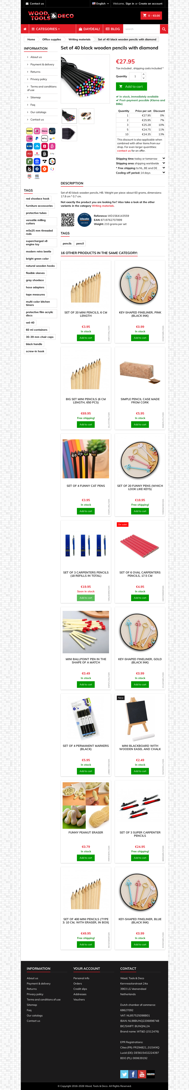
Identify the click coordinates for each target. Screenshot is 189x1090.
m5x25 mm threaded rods (39, 232)
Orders (77, 983)
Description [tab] (72, 183)
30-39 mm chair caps (40, 336)
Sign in (130, 3)
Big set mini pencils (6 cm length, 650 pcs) (86, 400)
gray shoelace (35, 280)
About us (36, 57)
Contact (128, 968)
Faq (32, 104)
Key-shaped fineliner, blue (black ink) (140, 920)
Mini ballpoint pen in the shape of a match (86, 660)
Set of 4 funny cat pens (86, 486)
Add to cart (131, 86)
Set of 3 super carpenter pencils (140, 834)
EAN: (97, 219)
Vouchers (79, 999)
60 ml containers (36, 329)
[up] (143, 74)
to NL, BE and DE (140, 168)
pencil (80, 243)
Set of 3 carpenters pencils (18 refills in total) (86, 574)
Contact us (37, 119)
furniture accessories (39, 205)
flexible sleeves (35, 273)
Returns (35, 71)
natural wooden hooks (40, 265)
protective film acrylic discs (39, 313)
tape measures (35, 294)
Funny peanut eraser (86, 832)
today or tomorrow (140, 158)
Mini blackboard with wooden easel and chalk (140, 747)
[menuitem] (25, 28)
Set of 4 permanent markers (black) (86, 747)
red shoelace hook (37, 198)
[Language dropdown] (101, 3)
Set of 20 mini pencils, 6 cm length (85, 314)
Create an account (150, 3)
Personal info (81, 978)
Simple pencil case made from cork (140, 400)
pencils (67, 243)
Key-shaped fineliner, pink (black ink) (140, 314)
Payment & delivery (42, 64)
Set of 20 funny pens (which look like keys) (140, 487)
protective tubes (36, 213)
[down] (143, 78)
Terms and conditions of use (41, 88)
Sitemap (35, 97)
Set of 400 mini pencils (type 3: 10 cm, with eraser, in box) (86, 920)
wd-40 (30, 322)
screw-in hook (35, 351)
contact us (37, 3)
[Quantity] (135, 76)
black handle (34, 344)
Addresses (79, 994)
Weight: (99, 224)
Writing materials (103, 205)
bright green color (37, 258)
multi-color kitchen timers (38, 303)
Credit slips (80, 988)
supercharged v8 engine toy (36, 242)
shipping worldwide (140, 163)
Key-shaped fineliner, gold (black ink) (140, 660)
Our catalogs (38, 112)
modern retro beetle (38, 251)
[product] (86, 285)
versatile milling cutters (36, 221)
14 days (140, 172)
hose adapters (35, 287)
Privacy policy (38, 79)
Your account (86, 968)
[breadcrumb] (30, 39)
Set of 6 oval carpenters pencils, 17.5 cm (140, 574)
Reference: (100, 215)
